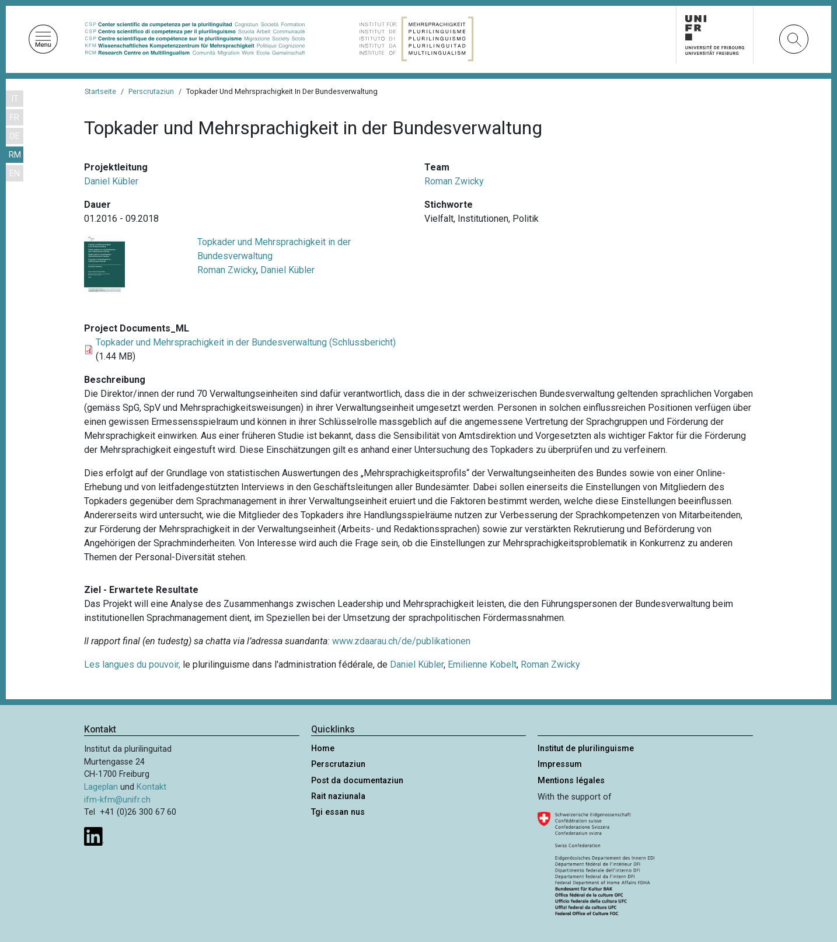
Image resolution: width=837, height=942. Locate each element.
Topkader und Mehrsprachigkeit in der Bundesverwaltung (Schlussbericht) (246, 342)
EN (14, 174)
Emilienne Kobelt (482, 664)
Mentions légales (571, 781)
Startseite (100, 91)
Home (322, 748)
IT (15, 99)
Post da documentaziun (357, 781)
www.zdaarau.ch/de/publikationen (401, 641)
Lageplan (101, 787)
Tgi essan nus (338, 812)
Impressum (560, 764)
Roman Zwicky (454, 181)
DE (15, 136)
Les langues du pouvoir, (132, 664)
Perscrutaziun (151, 91)
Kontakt (151, 787)
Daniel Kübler (111, 181)
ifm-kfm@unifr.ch (117, 800)
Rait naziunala (338, 796)
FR (14, 118)
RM (15, 155)
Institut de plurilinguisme (586, 748)
